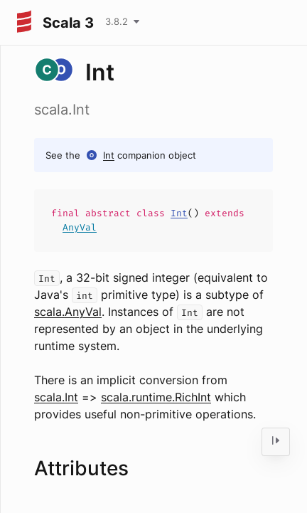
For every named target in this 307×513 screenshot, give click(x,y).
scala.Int (56, 397)
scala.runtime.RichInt (156, 397)
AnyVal (80, 227)
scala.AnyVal (68, 312)
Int (108, 155)
